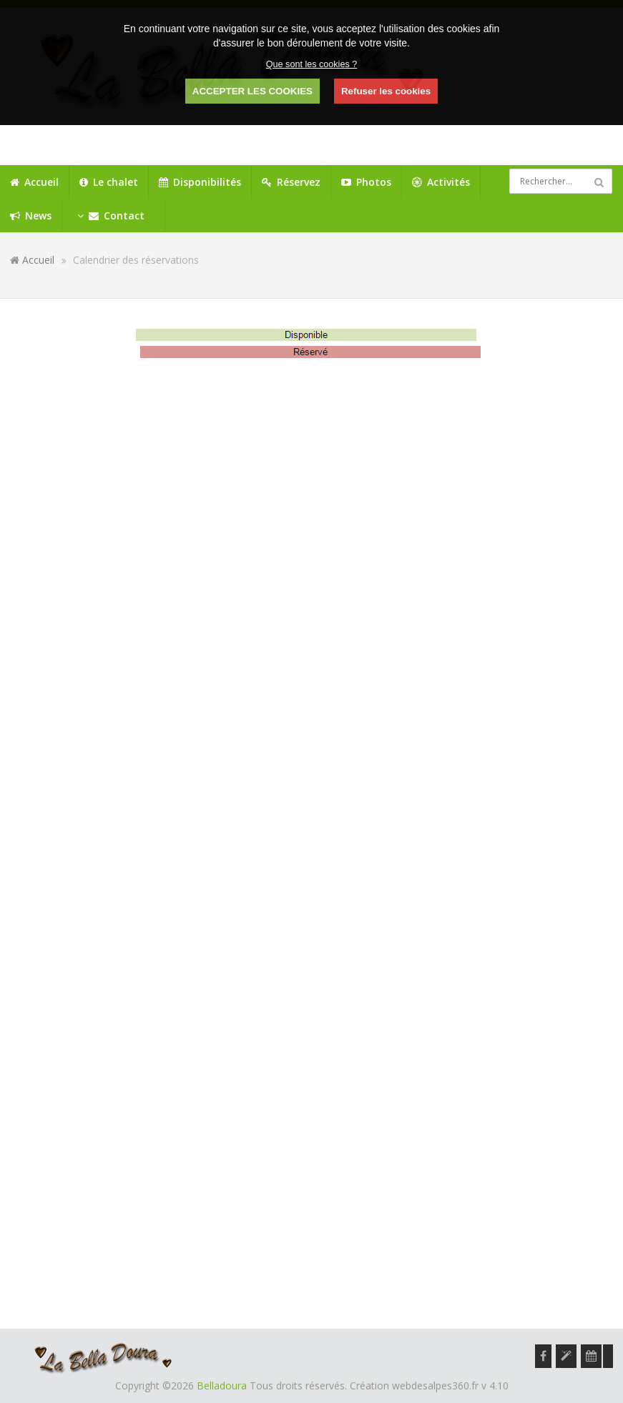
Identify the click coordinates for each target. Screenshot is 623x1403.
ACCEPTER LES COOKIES (252, 91)
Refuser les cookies (386, 91)
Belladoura (222, 1385)
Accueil (38, 260)
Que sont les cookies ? (311, 64)
